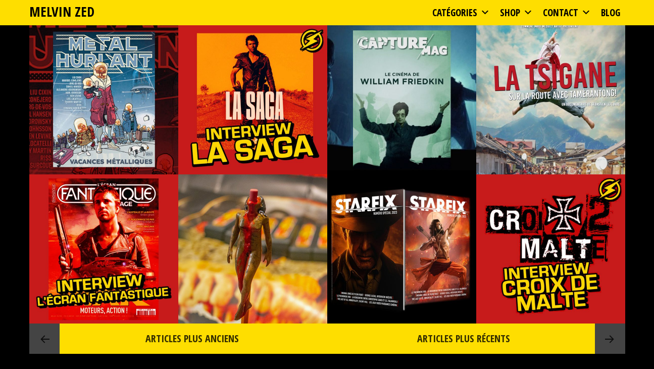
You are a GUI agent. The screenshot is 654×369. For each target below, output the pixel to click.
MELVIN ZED (61, 11)
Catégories (461, 12)
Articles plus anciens (191, 338)
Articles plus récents (463, 338)
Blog (610, 12)
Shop (516, 12)
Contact (567, 12)
